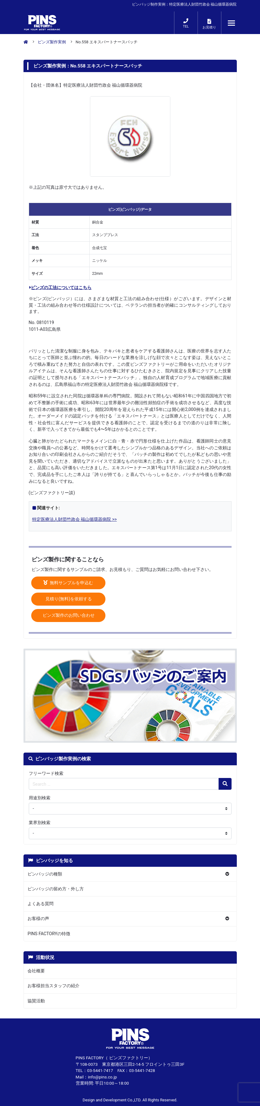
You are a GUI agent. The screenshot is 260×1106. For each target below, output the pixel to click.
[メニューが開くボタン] (231, 23)
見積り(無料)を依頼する (68, 599)
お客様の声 (38, 918)
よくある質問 (40, 903)
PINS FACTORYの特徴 (49, 933)
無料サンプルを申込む (68, 582)
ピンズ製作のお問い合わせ (68, 615)
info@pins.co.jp (102, 1076)
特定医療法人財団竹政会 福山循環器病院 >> (74, 519)
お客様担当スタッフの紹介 (53, 985)
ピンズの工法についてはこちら (60, 287)
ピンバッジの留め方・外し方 (56, 889)
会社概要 (36, 971)
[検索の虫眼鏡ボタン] (225, 784)
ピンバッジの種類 (45, 874)
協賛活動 (36, 1001)
